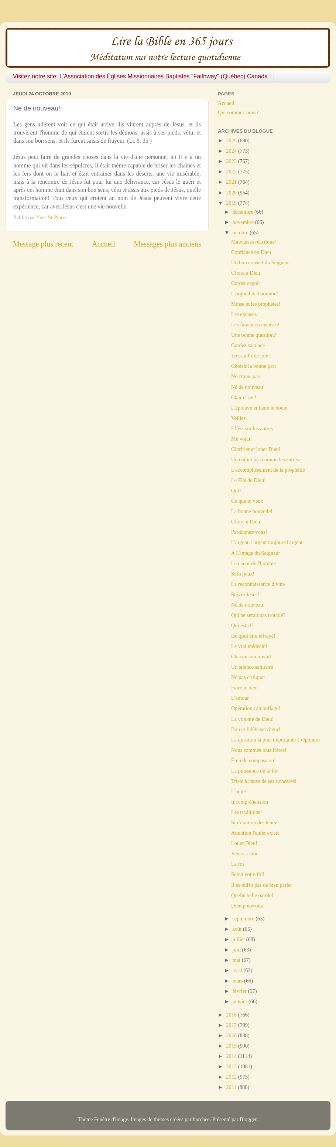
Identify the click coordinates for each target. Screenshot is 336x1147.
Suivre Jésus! (245, 594)
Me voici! (241, 439)
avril (238, 970)
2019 (232, 203)
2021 (232, 182)
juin (237, 950)
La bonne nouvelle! (251, 511)
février (240, 991)
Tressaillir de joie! (250, 356)
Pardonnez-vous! (249, 532)
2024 (232, 151)
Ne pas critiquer (248, 677)
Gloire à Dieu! (246, 522)
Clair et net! (244, 397)
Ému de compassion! (253, 760)
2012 (232, 1077)
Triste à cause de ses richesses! (263, 781)
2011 (232, 1087)
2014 (232, 1056)
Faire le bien (244, 687)
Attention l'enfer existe (255, 833)
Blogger (248, 1119)
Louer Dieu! (244, 843)
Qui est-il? (242, 625)
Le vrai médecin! (249, 646)
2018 (232, 1015)
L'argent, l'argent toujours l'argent (266, 542)
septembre (244, 919)
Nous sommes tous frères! (259, 750)
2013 (232, 1066)
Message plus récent (43, 244)
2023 (232, 161)
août (238, 929)
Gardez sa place (248, 345)
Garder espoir (245, 283)
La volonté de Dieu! (252, 719)
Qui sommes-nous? (238, 112)
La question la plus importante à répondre (275, 740)
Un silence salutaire (252, 667)
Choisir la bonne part (253, 366)
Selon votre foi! (247, 874)
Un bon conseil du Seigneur (260, 262)
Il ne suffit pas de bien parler (261, 885)
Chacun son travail (251, 656)
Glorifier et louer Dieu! (256, 449)
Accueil (103, 244)
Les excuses (244, 314)
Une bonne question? (253, 335)
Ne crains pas (245, 376)
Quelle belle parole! (252, 895)
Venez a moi (244, 853)
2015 (232, 1046)
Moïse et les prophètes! (256, 304)
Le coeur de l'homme (253, 563)
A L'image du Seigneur (255, 553)
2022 (232, 171)
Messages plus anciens (168, 244)
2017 (232, 1025)
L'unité (238, 791)
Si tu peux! (242, 574)
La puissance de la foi (254, 771)
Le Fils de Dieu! (248, 480)
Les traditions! (246, 812)
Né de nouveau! (248, 387)
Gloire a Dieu (245, 273)
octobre (241, 232)
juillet (239, 939)
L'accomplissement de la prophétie (268, 470)
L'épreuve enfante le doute (259, 408)
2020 (232, 193)
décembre (244, 212)
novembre (244, 222)
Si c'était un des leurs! (254, 822)
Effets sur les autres (252, 428)
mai (237, 960)
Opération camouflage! (255, 708)
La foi (237, 864)
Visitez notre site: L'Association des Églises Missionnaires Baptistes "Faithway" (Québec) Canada (140, 76)
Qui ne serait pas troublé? (258, 615)
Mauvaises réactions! (253, 242)
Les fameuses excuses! (255, 325)
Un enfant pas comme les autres (265, 459)
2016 (232, 1035)
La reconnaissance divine (258, 584)
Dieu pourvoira (247, 906)
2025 (232, 140)
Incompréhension (249, 802)
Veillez (238, 418)
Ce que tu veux (247, 501)
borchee (201, 1119)
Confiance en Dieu (251, 252)
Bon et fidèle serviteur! (255, 729)
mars (238, 981)
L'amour (240, 698)
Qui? (236, 490)
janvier (241, 1001)
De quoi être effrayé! (253, 636)
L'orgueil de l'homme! (254, 293)
